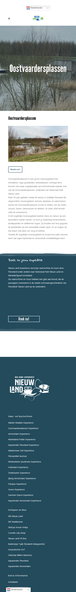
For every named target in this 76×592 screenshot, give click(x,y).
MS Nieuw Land (15, 516)
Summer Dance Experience (20, 495)
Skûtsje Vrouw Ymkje (18, 527)
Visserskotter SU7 (16, 549)
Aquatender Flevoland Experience (23, 445)
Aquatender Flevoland (18, 560)
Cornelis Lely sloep (16, 533)
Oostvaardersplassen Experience (23, 428)
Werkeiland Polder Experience (22, 439)
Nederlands (34, 8)
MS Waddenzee (15, 521)
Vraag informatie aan (30, 2)
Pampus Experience (17, 484)
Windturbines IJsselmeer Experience (24, 461)
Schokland (13, 582)
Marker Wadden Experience (21, 422)
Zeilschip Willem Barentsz (20, 555)
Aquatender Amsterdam (19, 566)
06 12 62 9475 (49, 2)
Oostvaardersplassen (18, 587)
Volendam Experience (18, 467)
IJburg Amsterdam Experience (22, 478)
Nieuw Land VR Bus (17, 538)
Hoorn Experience (16, 489)
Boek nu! (15, 169)
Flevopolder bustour (17, 456)
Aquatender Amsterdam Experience (24, 500)
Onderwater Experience (19, 472)
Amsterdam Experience (19, 433)
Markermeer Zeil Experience (21, 450)
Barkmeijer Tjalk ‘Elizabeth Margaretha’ (26, 544)
